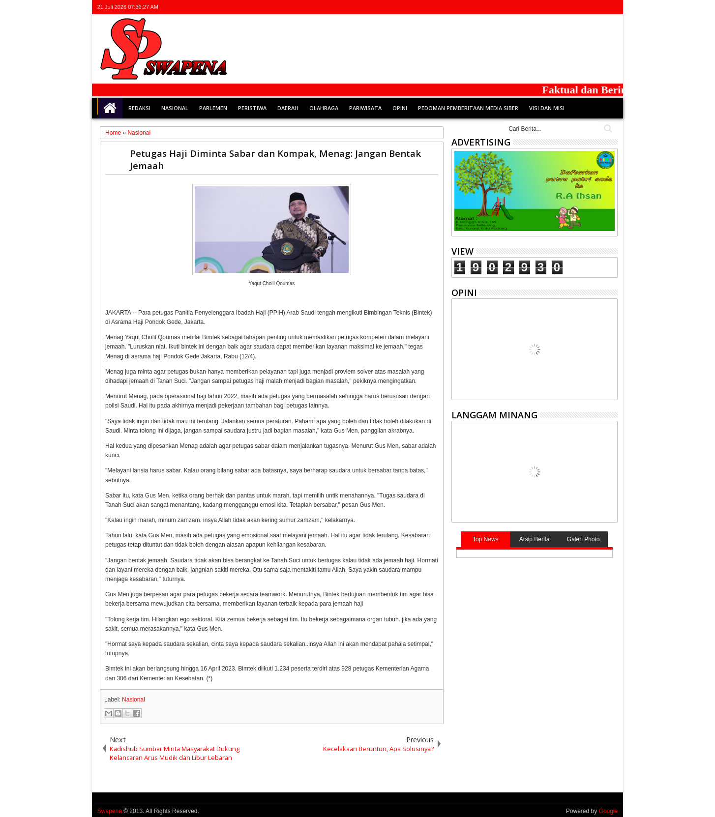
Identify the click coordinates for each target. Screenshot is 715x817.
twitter (560, 7)
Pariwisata (365, 108)
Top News (486, 539)
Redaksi (139, 108)
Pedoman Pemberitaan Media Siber (468, 108)
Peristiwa (252, 108)
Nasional (174, 108)
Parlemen (213, 108)
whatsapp (611, 7)
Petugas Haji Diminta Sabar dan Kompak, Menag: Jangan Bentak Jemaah (275, 159)
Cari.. (607, 128)
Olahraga (323, 108)
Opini (399, 108)
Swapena (109, 811)
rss (598, 7)
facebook (572, 7)
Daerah (287, 108)
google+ (585, 7)
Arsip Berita (534, 539)
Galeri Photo (583, 539)
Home (110, 108)
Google (608, 811)
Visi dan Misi (547, 108)
